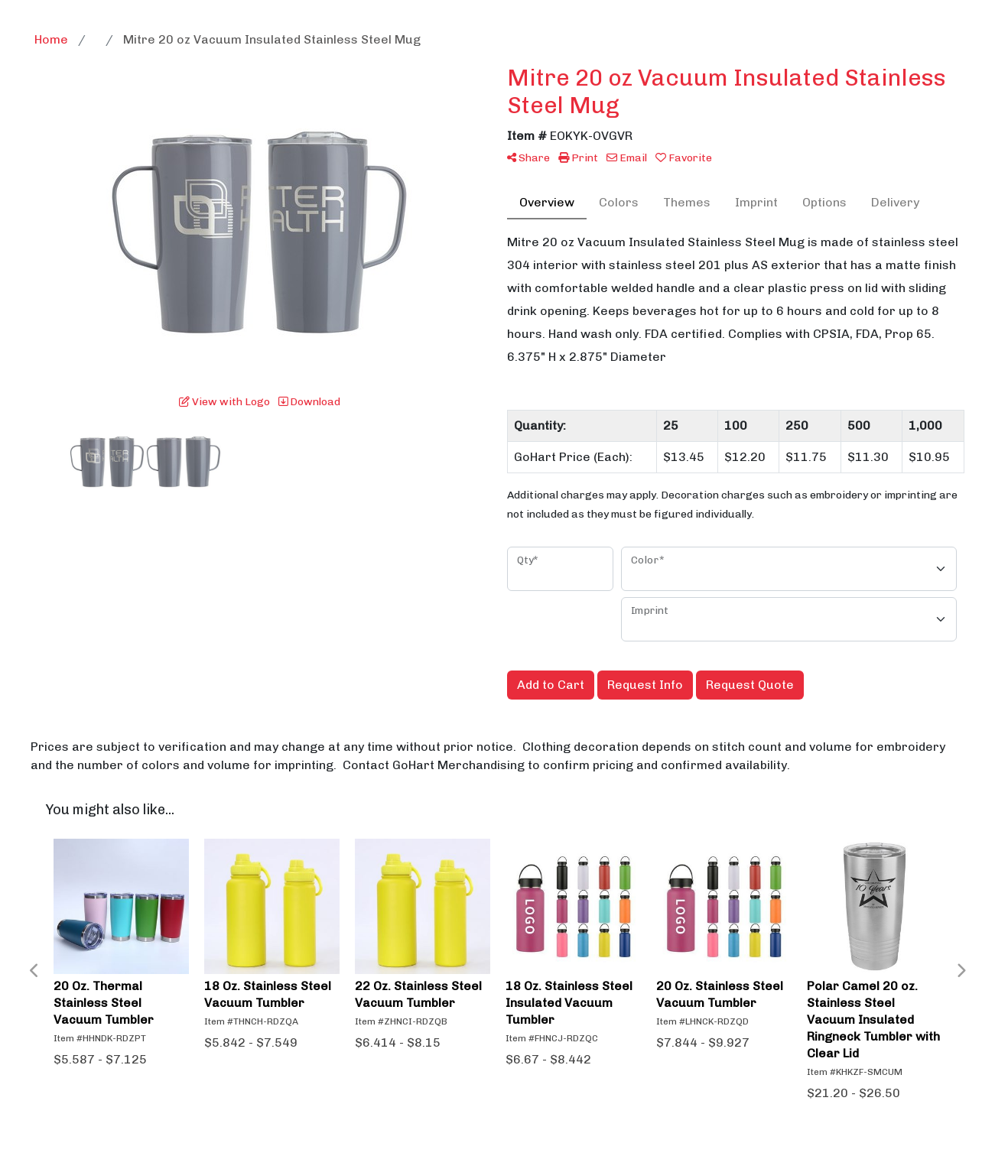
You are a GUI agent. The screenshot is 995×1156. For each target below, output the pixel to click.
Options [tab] (824, 202)
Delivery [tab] (895, 202)
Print (578, 157)
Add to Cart (550, 684)
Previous (34, 971)
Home (51, 39)
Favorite (683, 157)
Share (528, 157)
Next (960, 971)
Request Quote (750, 684)
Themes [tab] (686, 202)
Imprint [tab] (756, 202)
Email (626, 157)
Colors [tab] (619, 202)
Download (309, 401)
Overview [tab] (546, 202)
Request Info (645, 684)
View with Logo (224, 401)
